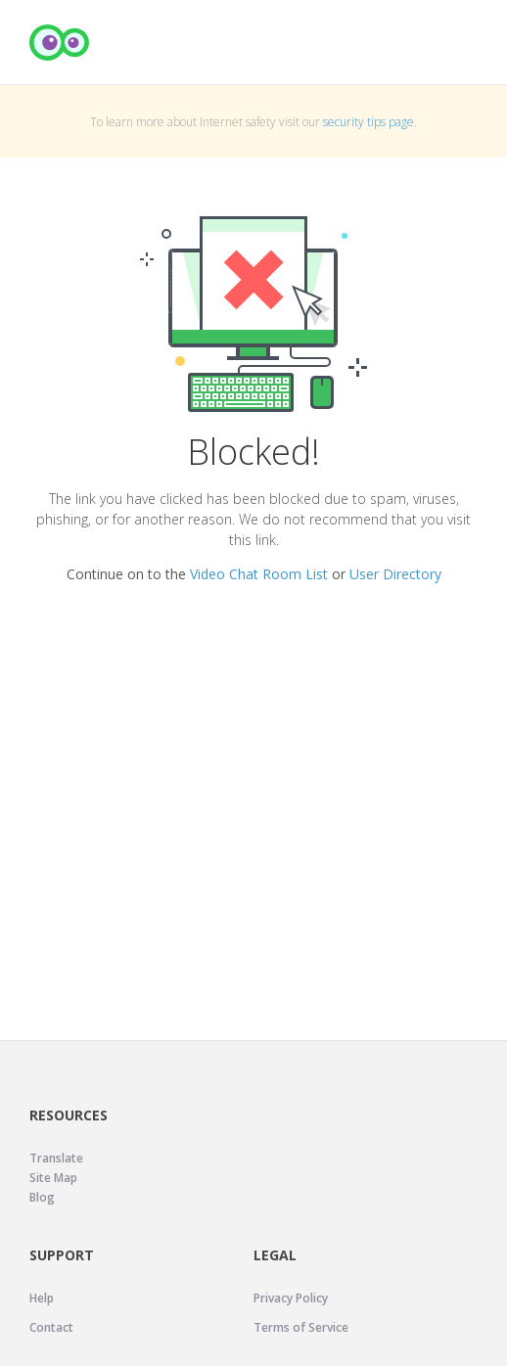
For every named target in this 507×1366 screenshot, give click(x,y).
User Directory (395, 574)
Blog (42, 1197)
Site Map (53, 1177)
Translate (56, 1158)
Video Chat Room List (259, 574)
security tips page (368, 122)
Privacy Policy (291, 1298)
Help (41, 1298)
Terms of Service (301, 1327)
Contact (51, 1327)
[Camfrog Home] (59, 42)
